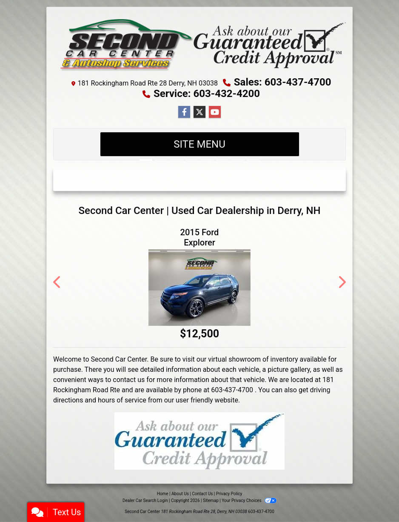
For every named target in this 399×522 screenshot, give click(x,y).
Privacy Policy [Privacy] (229, 493)
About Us (180, 493)
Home (162, 493)
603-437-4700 (261, 511)
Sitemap (211, 500)
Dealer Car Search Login (145, 500)
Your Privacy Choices (249, 500)
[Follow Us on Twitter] (199, 112)
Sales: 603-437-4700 (282, 82)
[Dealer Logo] (199, 44)
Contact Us (202, 493)
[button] (67, 179)
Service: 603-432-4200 (207, 94)
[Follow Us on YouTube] (215, 112)
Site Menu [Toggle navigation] (199, 144)
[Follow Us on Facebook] (184, 112)
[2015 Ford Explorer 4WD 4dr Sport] (199, 287)
